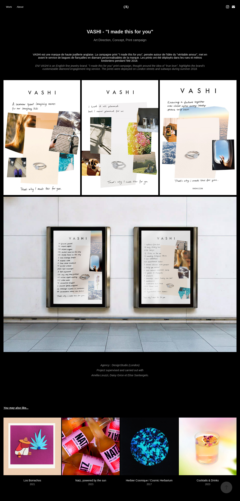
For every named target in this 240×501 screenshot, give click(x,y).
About (20, 6)
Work (9, 6)
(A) (126, 7)
